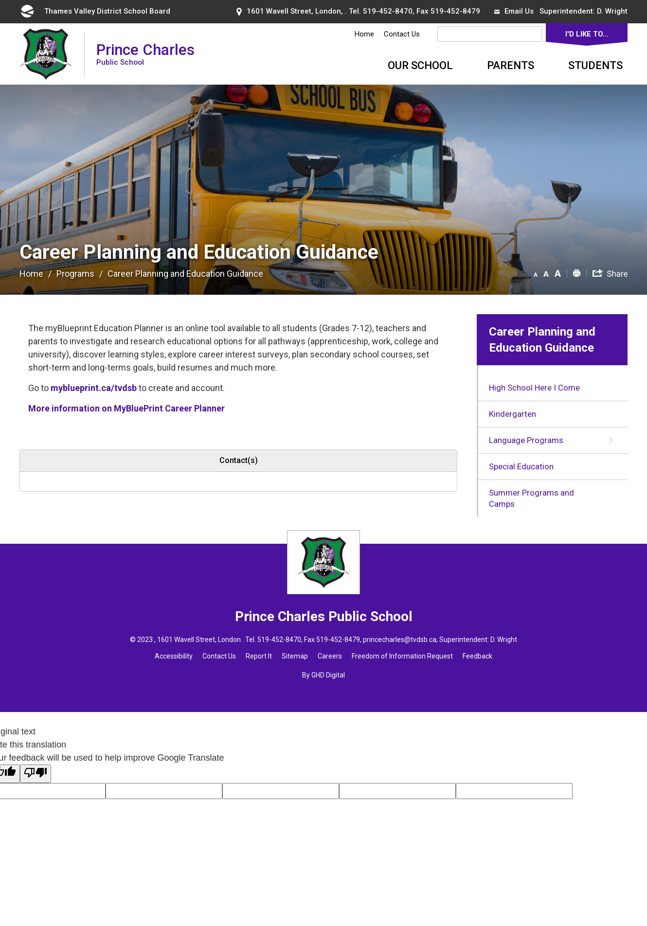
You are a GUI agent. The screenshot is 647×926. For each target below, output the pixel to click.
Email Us (514, 11)
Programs (75, 273)
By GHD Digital (323, 675)
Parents (510, 65)
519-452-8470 (388, 11)
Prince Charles (145, 54)
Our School (420, 65)
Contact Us (402, 34)
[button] (536, 273)
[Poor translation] (35, 774)
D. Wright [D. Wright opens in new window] (612, 11)
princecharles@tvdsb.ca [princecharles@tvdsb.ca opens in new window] (399, 639)
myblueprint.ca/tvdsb (94, 388)
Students (595, 65)
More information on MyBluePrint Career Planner (126, 408)
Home (364, 34)
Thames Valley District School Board (94, 11)
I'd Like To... (587, 34)
